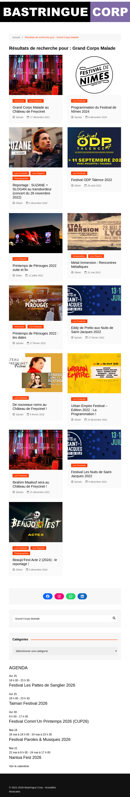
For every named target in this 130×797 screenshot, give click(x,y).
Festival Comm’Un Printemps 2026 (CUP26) (49, 721)
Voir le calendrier (19, 766)
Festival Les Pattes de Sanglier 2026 (42, 685)
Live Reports (38, 173)
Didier (17, 275)
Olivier (18, 203)
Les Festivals (35, 101)
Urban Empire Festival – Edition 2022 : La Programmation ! (89, 410)
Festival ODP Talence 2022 (91, 180)
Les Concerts (20, 173)
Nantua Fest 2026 (25, 757)
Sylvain (18, 117)
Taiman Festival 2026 (28, 703)
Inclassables (79, 256)
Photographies (21, 178)
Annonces (19, 101)
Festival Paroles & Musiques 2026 (39, 739)
